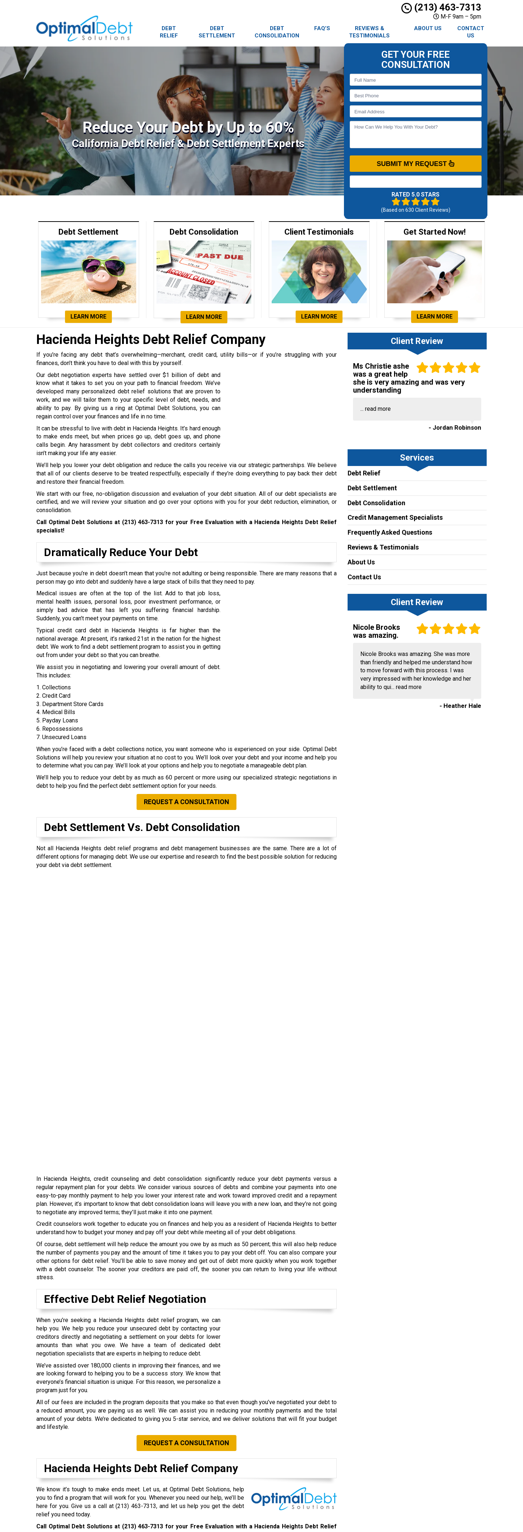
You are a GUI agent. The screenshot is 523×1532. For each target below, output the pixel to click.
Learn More (88, 316)
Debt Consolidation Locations (300, 1435)
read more (378, 408)
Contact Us (470, 32)
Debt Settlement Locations (298, 1426)
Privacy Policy (283, 1476)
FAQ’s (322, 28)
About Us (428, 28)
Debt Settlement (217, 32)
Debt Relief (169, 32)
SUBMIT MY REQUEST (415, 163)
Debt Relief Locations (291, 1418)
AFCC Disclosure (286, 1493)
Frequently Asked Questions (390, 532)
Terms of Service (287, 1484)
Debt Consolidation (277, 32)
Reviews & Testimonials (369, 32)
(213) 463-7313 (441, 7)
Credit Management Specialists (395, 517)
